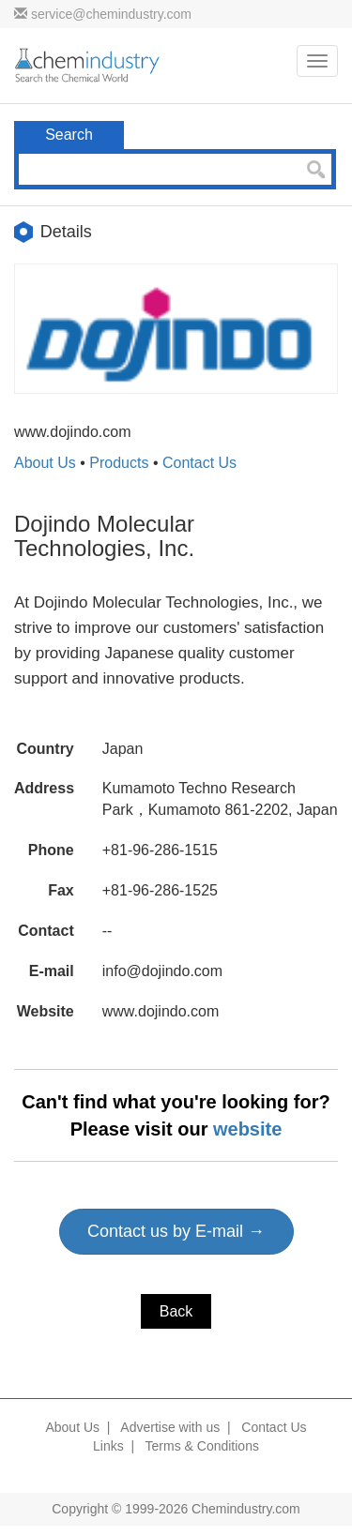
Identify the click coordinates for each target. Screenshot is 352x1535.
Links (108, 1445)
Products (118, 463)
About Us (45, 463)
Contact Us (199, 463)
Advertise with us (170, 1427)
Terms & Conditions (202, 1445)
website (247, 1129)
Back (176, 1311)
